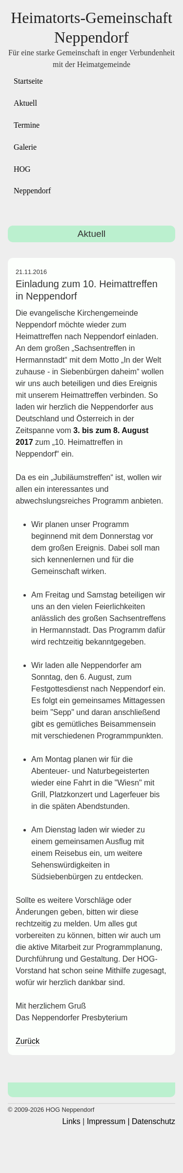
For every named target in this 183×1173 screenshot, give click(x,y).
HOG (22, 169)
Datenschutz (153, 1121)
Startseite (28, 81)
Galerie (25, 147)
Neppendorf (32, 190)
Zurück (28, 1041)
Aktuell (25, 103)
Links (71, 1121)
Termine (27, 125)
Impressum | (108, 1121)
